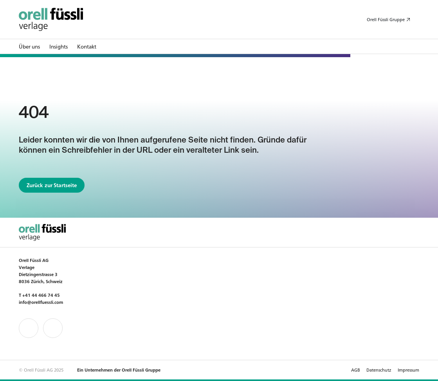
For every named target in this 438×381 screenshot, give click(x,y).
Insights (58, 46)
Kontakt (86, 46)
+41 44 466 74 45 (41, 295)
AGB (355, 370)
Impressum (408, 370)
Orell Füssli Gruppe (386, 19)
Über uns (29, 46)
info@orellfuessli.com (41, 302)
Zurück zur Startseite (52, 185)
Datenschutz (378, 370)
